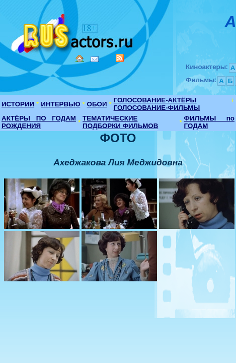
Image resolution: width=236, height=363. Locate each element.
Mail (95, 59)
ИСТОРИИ (18, 104)
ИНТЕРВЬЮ (60, 104)
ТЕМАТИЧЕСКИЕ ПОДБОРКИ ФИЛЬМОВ (120, 122)
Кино (73, 31)
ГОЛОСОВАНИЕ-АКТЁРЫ (155, 100)
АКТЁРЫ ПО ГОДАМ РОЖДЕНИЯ (39, 122)
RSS (120, 58)
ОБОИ (97, 104)
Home (79, 58)
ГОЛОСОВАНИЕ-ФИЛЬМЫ (157, 107)
